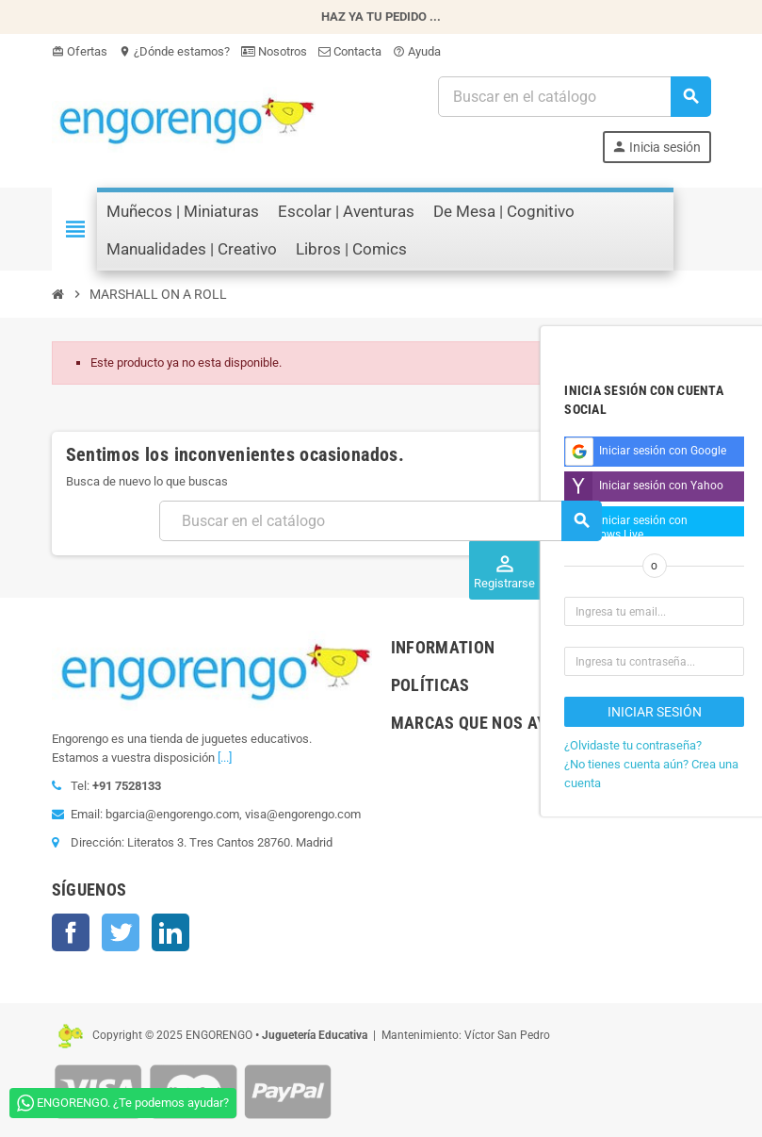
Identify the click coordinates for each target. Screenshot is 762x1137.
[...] (225, 757)
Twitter (120, 932)
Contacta (349, 51)
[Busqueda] (573, 96)
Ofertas (79, 51)
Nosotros (274, 51)
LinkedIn (170, 932)
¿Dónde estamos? (174, 51)
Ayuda (417, 51)
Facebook (70, 932)
